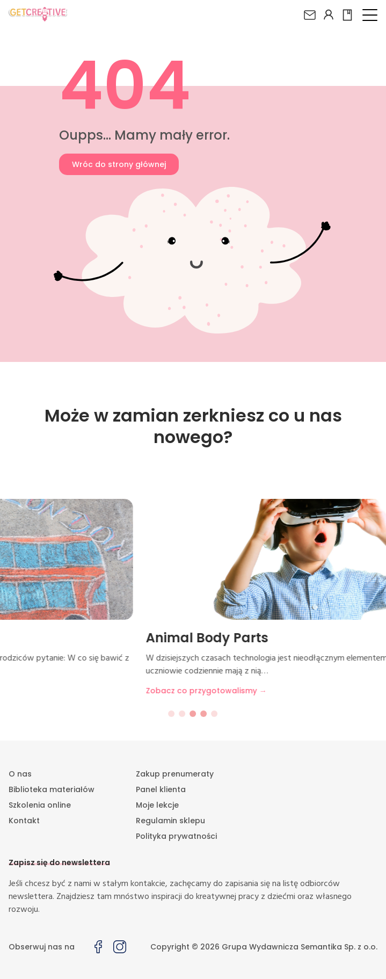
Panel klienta (161, 789)
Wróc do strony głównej (119, 164)
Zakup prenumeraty (175, 773)
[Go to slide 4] (204, 713)
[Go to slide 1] (172, 713)
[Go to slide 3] (193, 713)
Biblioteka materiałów (51, 789)
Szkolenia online (40, 805)
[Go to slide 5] (215, 713)
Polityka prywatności (176, 836)
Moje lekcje (157, 805)
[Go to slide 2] (182, 713)
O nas (20, 773)
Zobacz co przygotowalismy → (81, 690)
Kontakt (24, 820)
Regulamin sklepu (170, 820)
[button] (369, 15)
